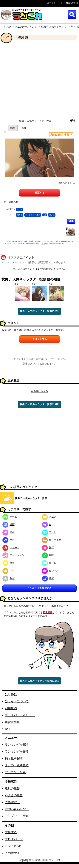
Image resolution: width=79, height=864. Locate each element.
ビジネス (50, 570)
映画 (8, 532)
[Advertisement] (35, 79)
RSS (7, 728)
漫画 (8, 524)
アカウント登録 (15, 772)
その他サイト (14, 852)
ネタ (8, 570)
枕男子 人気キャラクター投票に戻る (39, 311)
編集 (71, 221)
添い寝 (52, 215)
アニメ (19, 209)
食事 (8, 562)
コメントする (39, 339)
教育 (8, 578)
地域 (48, 578)
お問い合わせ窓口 (17, 809)
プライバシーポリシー (20, 715)
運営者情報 (12, 722)
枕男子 (19, 215)
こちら (43, 243)
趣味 (48, 555)
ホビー (9, 539)
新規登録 (47, 612)
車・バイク (51, 539)
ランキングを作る (17, 751)
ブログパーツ (14, 839)
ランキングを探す (17, 744)
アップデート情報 (17, 816)
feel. (44, 215)
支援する (11, 832)
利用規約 (11, 708)
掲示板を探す (14, 758)
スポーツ (10, 547)
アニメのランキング (26, 26)
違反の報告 (12, 788)
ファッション (13, 555)
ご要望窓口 (12, 802)
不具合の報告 (14, 795)
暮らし (49, 562)
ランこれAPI (13, 846)
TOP (8, 26)
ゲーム (9, 516)
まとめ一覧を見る (17, 765)
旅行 (48, 547)
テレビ (49, 532)
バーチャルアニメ (32, 215)
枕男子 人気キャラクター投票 (57, 26)
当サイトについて (17, 701)
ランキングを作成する (39, 588)
